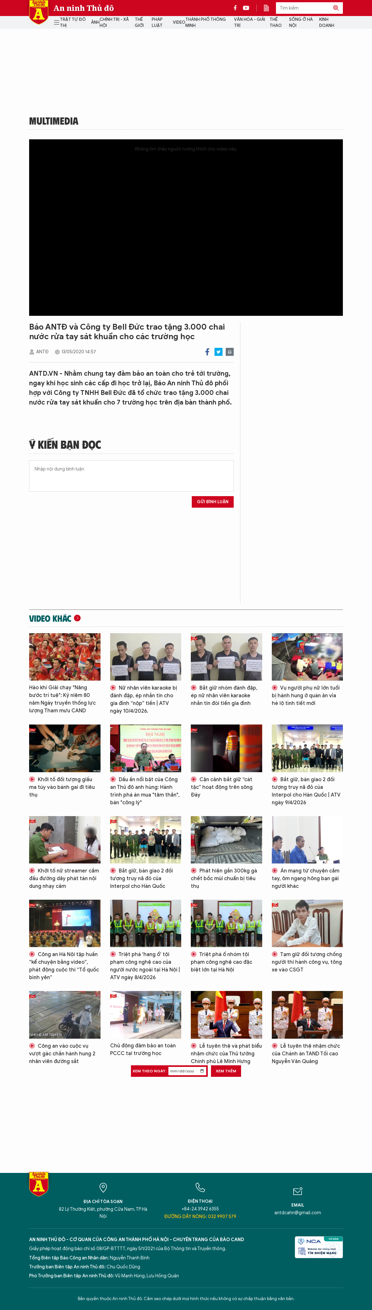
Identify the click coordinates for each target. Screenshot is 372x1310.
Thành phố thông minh (205, 23)
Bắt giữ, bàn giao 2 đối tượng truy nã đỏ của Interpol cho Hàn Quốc (141, 878)
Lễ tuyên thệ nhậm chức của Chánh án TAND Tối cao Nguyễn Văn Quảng (306, 1054)
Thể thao (276, 23)
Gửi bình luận (213, 501)
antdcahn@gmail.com (297, 1213)
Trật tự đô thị (73, 23)
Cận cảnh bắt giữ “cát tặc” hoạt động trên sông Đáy (222, 787)
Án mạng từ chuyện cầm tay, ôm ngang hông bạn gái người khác (305, 878)
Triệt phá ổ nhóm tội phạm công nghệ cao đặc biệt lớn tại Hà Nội (221, 962)
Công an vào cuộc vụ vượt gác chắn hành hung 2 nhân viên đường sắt (62, 1054)
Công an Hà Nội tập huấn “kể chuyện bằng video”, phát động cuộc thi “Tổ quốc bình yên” (64, 966)
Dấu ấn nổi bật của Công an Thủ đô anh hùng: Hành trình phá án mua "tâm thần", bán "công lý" (145, 791)
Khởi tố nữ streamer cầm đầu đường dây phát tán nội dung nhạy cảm (64, 878)
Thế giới (139, 23)
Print (230, 352)
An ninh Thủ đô (83, 8)
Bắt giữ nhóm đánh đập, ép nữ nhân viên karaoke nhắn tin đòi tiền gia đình (224, 696)
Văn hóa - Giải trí (249, 23)
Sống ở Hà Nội (301, 23)
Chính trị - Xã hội (114, 23)
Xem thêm (226, 1070)
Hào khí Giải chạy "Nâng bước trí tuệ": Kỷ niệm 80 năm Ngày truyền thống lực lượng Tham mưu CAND (62, 699)
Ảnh (95, 22)
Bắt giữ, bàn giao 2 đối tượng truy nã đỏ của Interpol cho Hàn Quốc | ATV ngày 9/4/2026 (306, 791)
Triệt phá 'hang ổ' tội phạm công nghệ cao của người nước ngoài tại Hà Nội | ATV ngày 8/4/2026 (145, 966)
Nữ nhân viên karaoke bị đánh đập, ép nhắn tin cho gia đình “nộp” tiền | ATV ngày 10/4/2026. (143, 699)
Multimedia (53, 120)
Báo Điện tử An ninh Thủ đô (39, 12)
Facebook (207, 352)
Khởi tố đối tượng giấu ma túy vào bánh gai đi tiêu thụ (62, 787)
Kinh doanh (326, 23)
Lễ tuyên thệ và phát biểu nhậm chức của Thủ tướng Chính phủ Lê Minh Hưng (226, 1054)
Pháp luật (157, 23)
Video (179, 22)
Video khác (50, 618)
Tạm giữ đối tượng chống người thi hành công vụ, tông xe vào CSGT (307, 962)
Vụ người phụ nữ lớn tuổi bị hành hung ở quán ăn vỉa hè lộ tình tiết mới (306, 696)
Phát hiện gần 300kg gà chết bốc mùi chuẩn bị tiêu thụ (224, 878)
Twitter (218, 352)
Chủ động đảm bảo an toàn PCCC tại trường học (143, 1050)
